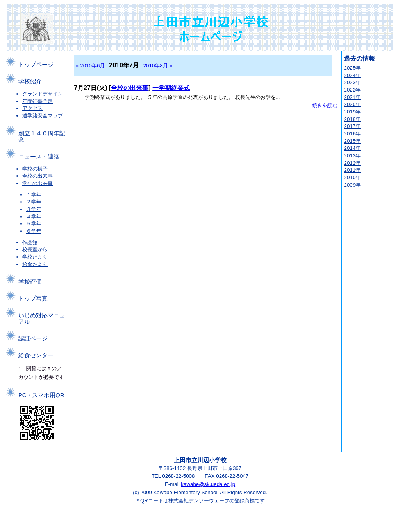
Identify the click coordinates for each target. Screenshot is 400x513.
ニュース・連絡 (38, 156)
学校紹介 (30, 81)
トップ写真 (33, 298)
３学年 (33, 209)
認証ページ (33, 338)
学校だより (35, 257)
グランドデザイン (42, 94)
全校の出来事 (37, 176)
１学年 (33, 195)
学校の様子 (35, 169)
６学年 (33, 231)
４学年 (33, 217)
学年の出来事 (37, 183)
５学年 (33, 224)
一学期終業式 (171, 88)
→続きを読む (322, 105)
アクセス (32, 108)
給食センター (36, 355)
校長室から (35, 249)
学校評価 (30, 282)
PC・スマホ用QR (41, 395)
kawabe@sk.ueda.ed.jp (208, 484)
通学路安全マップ (42, 116)
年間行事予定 (37, 101)
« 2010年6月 (90, 65)
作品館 (30, 242)
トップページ (36, 64)
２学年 (33, 202)
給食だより (35, 264)
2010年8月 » (157, 65)
